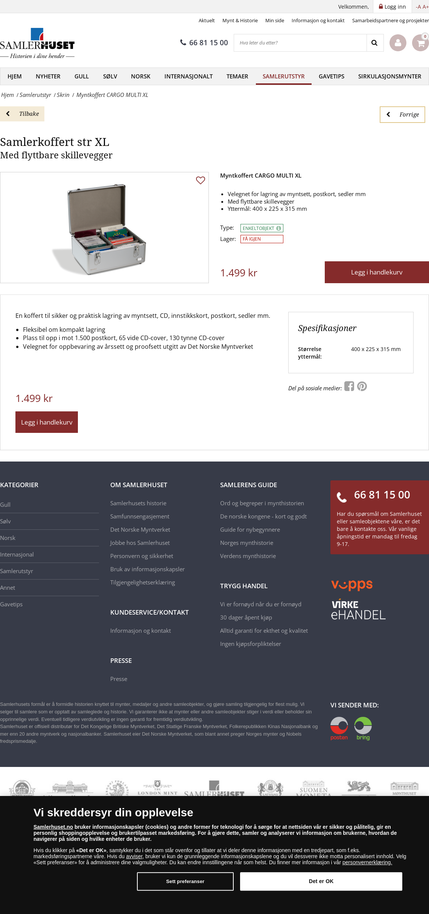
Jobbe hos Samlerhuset (140, 542)
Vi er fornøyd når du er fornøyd (260, 604)
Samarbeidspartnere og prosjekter (390, 20)
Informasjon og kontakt (318, 20)
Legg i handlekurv (376, 272)
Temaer (237, 76)
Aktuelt (207, 20)
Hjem (15, 76)
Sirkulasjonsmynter (389, 76)
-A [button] (418, 6)
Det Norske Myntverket (140, 529)
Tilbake (22, 113)
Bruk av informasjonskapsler (147, 569)
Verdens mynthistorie (248, 556)
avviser (134, 856)
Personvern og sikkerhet (141, 556)
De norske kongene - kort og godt (263, 516)
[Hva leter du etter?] (300, 42)
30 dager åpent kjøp (246, 617)
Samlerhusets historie (138, 503)
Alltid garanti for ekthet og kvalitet (264, 630)
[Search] (375, 42)
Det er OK (321, 881)
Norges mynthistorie (246, 542)
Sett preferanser (185, 881)
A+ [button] (426, 6)
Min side (274, 20)
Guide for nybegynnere (250, 529)
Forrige (402, 114)
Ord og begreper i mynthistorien (262, 503)
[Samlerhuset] (37, 43)
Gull (82, 76)
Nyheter (48, 76)
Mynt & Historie (240, 20)
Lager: (228, 238)
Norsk (141, 76)
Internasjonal (17, 554)
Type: (227, 227)
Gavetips (331, 76)
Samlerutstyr (284, 76)
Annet (7, 587)
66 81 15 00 (204, 43)
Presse (118, 678)
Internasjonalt (188, 76)
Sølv (110, 76)
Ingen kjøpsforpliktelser (250, 643)
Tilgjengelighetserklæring (142, 582)
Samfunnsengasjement (139, 516)
